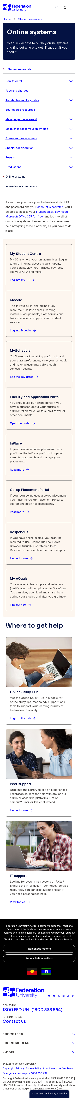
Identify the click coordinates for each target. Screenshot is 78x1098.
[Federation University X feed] (68, 995)
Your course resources (20, 109)
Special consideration (19, 148)
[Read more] (19, 470)
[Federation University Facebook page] (54, 995)
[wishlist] (56, 8)
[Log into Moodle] (23, 330)
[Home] (17, 8)
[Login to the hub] (22, 718)
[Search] (65, 8)
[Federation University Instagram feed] (58, 995)
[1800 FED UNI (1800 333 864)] (32, 1010)
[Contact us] (14, 1021)
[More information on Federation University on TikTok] (73, 995)
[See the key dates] (24, 377)
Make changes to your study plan (26, 128)
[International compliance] (39, 186)
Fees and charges (16, 90)
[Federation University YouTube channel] (49, 995)
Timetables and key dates (22, 100)
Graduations (13, 167)
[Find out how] (20, 605)
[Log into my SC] (22, 280)
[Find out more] (21, 558)
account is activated (50, 207)
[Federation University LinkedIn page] (63, 995)
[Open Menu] (73, 8)
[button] (49, 1094)
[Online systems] (39, 176)
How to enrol (13, 81)
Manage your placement (21, 119)
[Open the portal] (22, 423)
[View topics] (20, 902)
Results (10, 157)
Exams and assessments (21, 138)
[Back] (14, 19)
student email (44, 211)
